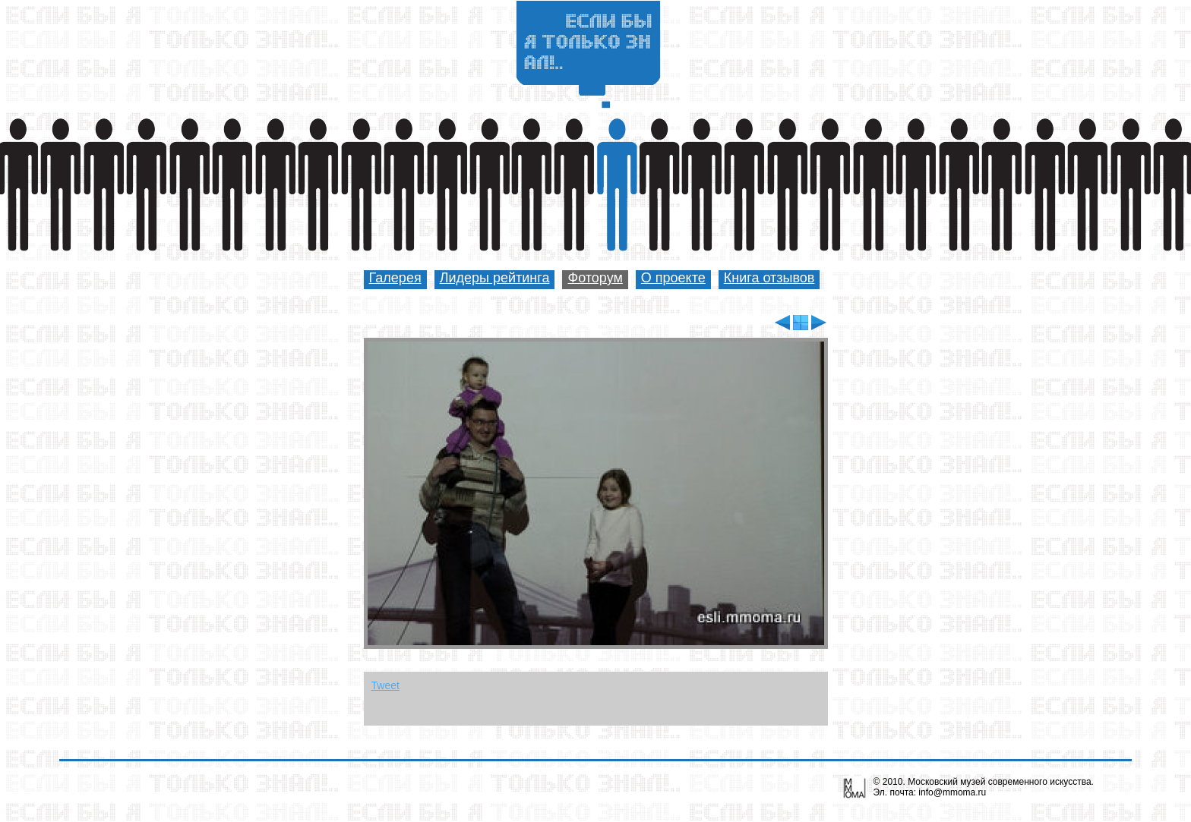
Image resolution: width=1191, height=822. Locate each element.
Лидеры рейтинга (495, 277)
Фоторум (594, 277)
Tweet (385, 685)
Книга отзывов (769, 277)
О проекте (673, 277)
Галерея (395, 277)
